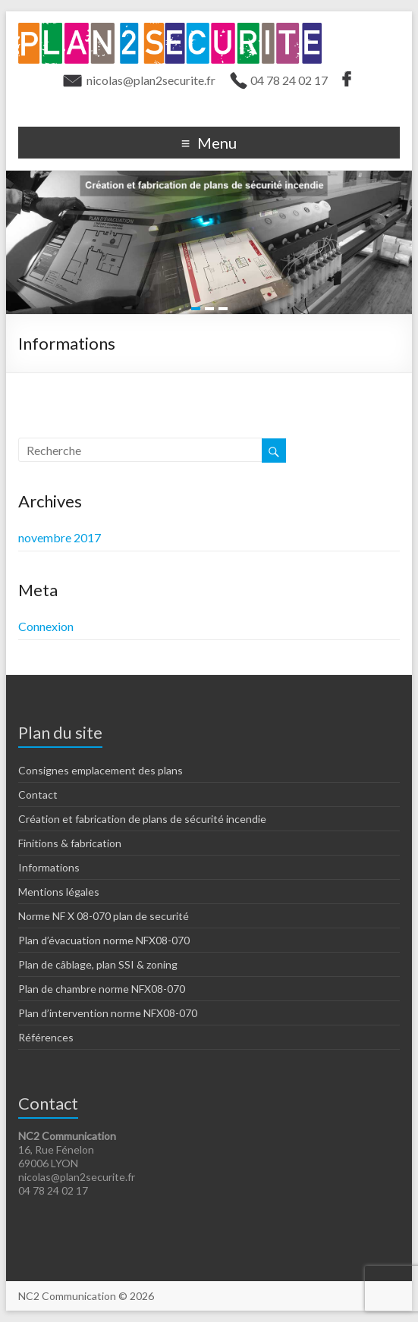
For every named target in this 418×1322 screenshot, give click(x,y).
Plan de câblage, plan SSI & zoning (98, 964)
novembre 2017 (59, 537)
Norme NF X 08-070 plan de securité (103, 915)
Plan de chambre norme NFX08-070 (101, 988)
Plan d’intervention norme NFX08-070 (107, 1012)
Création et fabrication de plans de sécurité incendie (142, 818)
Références (46, 1037)
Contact (38, 794)
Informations (49, 867)
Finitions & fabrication (69, 843)
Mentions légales (58, 891)
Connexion (46, 626)
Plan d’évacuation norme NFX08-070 (104, 940)
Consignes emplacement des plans (100, 770)
